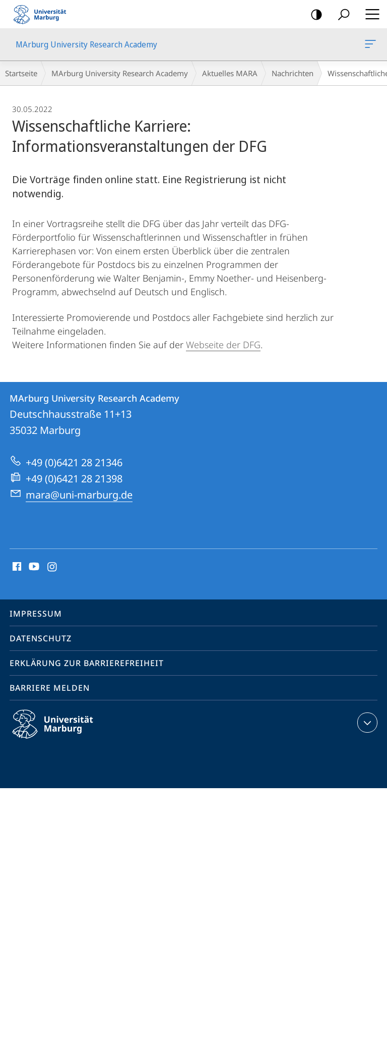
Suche (340, 15)
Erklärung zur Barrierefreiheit (87, 663)
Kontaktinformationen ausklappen (366, 722)
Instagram (52, 567)
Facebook (16, 567)
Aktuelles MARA (229, 73)
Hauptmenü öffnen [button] (369, 14)
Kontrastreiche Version (313, 15)
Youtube (33, 567)
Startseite (21, 73)
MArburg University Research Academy (369, 46)
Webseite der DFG (223, 345)
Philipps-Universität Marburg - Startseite (43, 14)
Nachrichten (292, 73)
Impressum (36, 613)
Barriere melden (50, 687)
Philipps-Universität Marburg (61, 732)
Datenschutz (41, 638)
